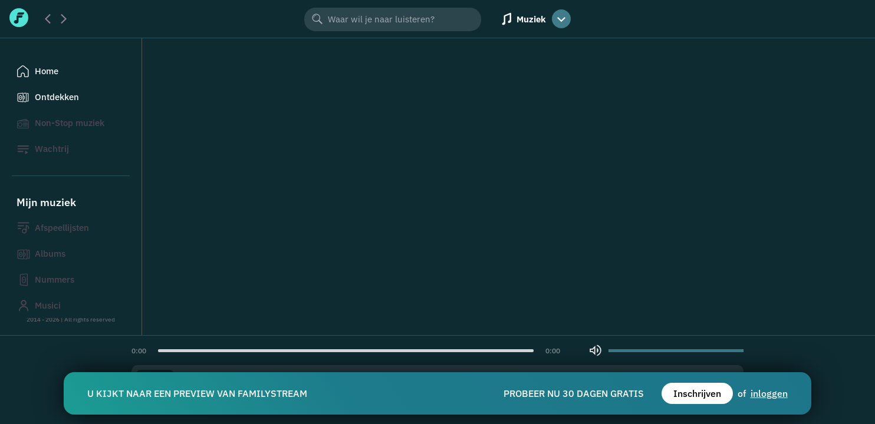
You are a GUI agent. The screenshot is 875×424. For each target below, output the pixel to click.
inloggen (769, 393)
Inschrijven (697, 393)
